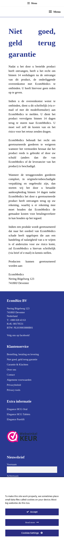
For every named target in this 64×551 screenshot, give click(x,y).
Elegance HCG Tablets (18, 414)
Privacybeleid (14, 385)
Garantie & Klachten (17, 364)
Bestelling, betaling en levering (23, 354)
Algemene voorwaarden (19, 379)
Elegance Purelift (16, 419)
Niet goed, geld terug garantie (22, 359)
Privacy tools (13, 390)
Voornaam (12, 464)
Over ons (11, 369)
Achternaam (12, 476)
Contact (11, 374)
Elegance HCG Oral (17, 409)
